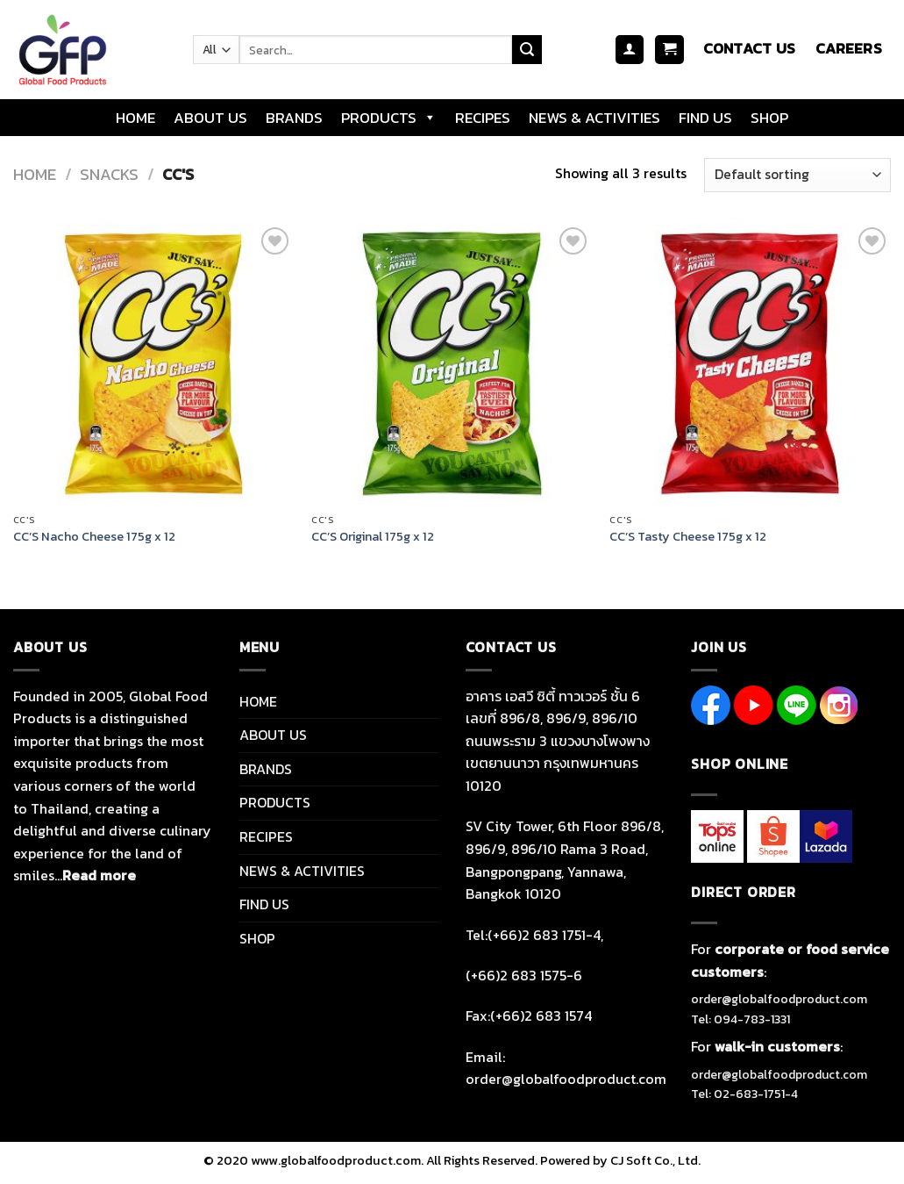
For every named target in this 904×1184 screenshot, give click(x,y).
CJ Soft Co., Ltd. (655, 1160)
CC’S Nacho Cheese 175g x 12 (94, 536)
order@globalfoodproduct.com (779, 999)
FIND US (705, 117)
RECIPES (482, 117)
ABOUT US (210, 117)
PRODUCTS (389, 117)
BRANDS (294, 117)
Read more (99, 875)
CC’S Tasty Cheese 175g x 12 (687, 536)
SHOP (769, 117)
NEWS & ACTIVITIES (594, 117)
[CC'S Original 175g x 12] (452, 364)
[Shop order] (797, 175)
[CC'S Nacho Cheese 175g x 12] (154, 364)
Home (34, 174)
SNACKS (109, 174)
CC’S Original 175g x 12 (372, 536)
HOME (135, 117)
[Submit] (527, 50)
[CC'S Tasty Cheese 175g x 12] (750, 364)
